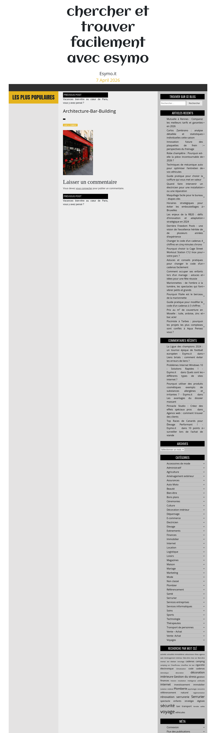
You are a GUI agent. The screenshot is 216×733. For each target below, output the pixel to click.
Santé (170, 594)
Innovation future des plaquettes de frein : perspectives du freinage (185, 145)
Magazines (172, 560)
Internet (171, 543)
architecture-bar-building (89, 111)
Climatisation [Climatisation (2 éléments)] (181, 669)
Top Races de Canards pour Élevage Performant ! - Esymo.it (185, 424)
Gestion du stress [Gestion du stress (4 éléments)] (185, 677)
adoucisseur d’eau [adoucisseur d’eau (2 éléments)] (192, 654)
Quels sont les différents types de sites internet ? (185, 376)
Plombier (172, 585)
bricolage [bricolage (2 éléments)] (180, 662)
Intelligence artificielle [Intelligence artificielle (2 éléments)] (196, 681)
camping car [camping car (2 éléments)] (165, 665)
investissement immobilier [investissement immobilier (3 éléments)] (189, 684)
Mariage (171, 568)
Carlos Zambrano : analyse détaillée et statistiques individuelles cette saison (185, 134)
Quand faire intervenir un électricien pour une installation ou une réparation (185, 187)
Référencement (175, 589)
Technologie (173, 619)
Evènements (173, 531)
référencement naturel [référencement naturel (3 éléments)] (174, 692)
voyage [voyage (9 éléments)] (167, 712)
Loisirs (170, 556)
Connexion (173, 727)
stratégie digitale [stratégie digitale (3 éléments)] (195, 700)
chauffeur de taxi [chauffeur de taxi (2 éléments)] (188, 665)
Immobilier (173, 539)
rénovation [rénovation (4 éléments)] (167, 697)
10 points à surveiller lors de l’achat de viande (185, 432)
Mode (170, 577)
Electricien (172, 522)
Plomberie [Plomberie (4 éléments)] (180, 688)
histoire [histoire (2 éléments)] (173, 681)
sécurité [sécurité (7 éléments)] (167, 705)
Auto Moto (172, 484)
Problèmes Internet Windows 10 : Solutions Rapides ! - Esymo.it (185, 369)
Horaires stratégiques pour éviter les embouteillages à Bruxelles (185, 207)
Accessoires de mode (178, 463)
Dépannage (173, 514)
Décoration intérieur (178, 510)
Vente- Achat (174, 636)
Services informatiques (179, 606)
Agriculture (173, 472)
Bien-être (172, 493)
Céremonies (173, 501)
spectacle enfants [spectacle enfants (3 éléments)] (170, 700)
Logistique (172, 552)
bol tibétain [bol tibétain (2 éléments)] (171, 662)
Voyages (171, 640)
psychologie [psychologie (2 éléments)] (192, 689)
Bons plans (173, 497)
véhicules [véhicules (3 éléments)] (180, 712)
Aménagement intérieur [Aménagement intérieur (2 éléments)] (173, 658)
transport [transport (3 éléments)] (187, 706)
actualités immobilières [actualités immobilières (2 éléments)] (175, 654)
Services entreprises (178, 602)
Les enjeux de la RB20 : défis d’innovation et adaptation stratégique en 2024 (185, 218)
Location (171, 547)
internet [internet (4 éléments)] (165, 684)
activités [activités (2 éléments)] (163, 654)
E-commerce (174, 518)
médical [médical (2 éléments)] (170, 689)
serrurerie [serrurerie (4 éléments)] (182, 697)
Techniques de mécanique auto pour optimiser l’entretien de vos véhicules (185, 168)
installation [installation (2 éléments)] (182, 681)
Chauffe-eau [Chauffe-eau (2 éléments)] (175, 665)
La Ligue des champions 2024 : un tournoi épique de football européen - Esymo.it (185, 350)
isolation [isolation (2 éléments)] (163, 689)
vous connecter (84, 188)
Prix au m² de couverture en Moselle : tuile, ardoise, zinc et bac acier (185, 313)
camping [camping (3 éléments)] (200, 661)
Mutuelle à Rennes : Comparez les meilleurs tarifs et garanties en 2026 (185, 122)
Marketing (172, 573)
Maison (171, 564)
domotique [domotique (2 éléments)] (164, 673)
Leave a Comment (70, 125)
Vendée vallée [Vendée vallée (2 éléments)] (199, 706)
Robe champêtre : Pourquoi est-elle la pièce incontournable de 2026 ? (185, 157)
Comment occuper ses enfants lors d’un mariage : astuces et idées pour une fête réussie (185, 275)
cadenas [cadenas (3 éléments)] (190, 661)
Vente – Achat (174, 631)
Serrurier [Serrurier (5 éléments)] (198, 696)
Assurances (173, 480)
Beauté (171, 489)
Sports (170, 615)
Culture (171, 505)
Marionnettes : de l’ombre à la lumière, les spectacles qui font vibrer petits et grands (185, 286)
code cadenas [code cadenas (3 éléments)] (196, 668)
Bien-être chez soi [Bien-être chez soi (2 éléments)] (190, 658)
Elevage (171, 526)
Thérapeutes (174, 623)
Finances (171, 535)
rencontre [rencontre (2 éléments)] (201, 689)
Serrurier (172, 598)
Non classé (173, 581)
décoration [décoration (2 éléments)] (180, 673)
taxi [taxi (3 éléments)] (178, 706)
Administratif (174, 468)
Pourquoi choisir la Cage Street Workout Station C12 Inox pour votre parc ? (185, 252)
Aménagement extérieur (180, 476)
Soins (170, 610)
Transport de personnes (180, 627)
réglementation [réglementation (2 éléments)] (199, 693)
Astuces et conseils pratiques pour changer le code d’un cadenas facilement (185, 264)
